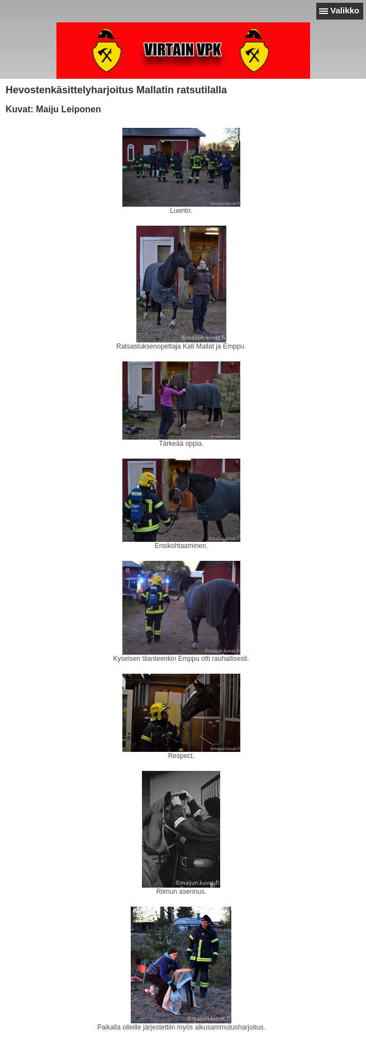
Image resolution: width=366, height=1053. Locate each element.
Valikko (344, 10)
